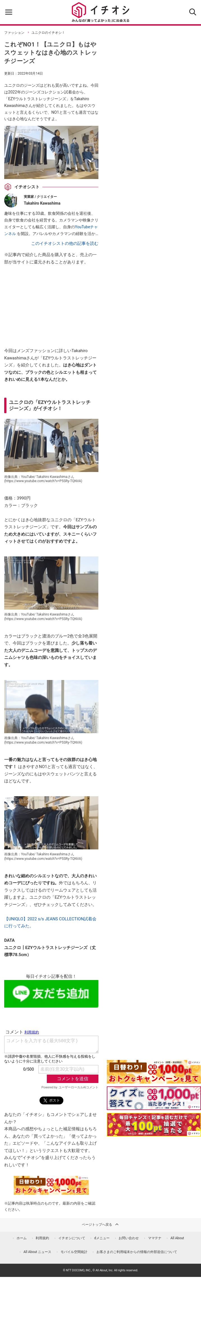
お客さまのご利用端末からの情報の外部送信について (136, 1252)
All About (177, 1238)
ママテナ (154, 1238)
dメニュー (102, 1238)
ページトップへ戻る (100, 1224)
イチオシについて (71, 1238)
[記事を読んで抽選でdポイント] (154, 1124)
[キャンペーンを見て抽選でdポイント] (154, 1079)
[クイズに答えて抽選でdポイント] (154, 1098)
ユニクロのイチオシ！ (48, 33)
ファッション (14, 33)
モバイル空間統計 (74, 1252)
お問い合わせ (129, 1238)
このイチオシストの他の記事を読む (64, 243)
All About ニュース (38, 1252)
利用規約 (42, 1238)
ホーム (22, 1238)
